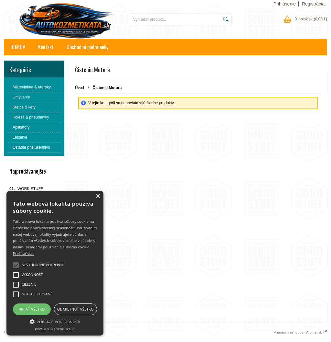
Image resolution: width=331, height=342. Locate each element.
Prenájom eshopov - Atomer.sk (300, 332)
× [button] (97, 196)
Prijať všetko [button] (32, 309)
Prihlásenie (284, 3)
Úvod (79, 88)
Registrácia (313, 3)
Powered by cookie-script (55, 329)
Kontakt (46, 47)
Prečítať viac (23, 253)
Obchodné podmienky (87, 47)
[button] (55, 321)
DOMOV (17, 47)
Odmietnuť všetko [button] (75, 309)
